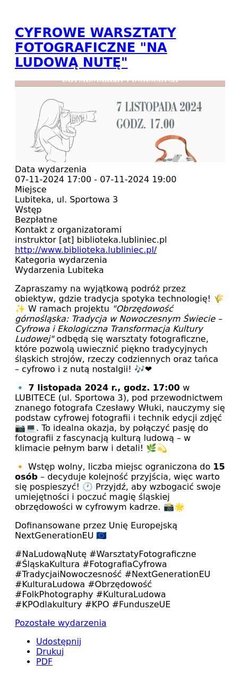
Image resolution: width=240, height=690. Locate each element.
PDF (44, 662)
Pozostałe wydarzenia (61, 623)
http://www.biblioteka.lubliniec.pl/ (86, 250)
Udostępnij (58, 641)
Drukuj (50, 652)
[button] (120, 159)
